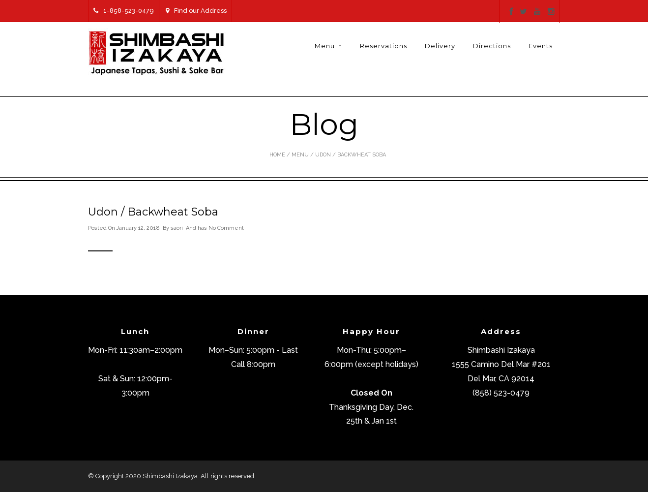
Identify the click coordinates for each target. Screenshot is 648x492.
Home (277, 155)
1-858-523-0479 (123, 10)
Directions (492, 46)
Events (541, 46)
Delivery (440, 46)
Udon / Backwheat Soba (153, 211)
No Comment (226, 228)
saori (177, 228)
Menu (325, 46)
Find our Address (196, 10)
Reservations (383, 46)
